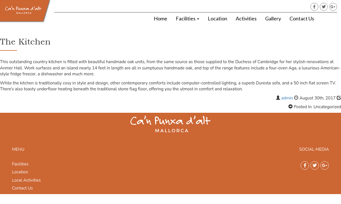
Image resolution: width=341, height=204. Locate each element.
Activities (246, 18)
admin (287, 98)
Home (160, 18)
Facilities (187, 18)
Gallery (273, 18)
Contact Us (301, 18)
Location (217, 18)
